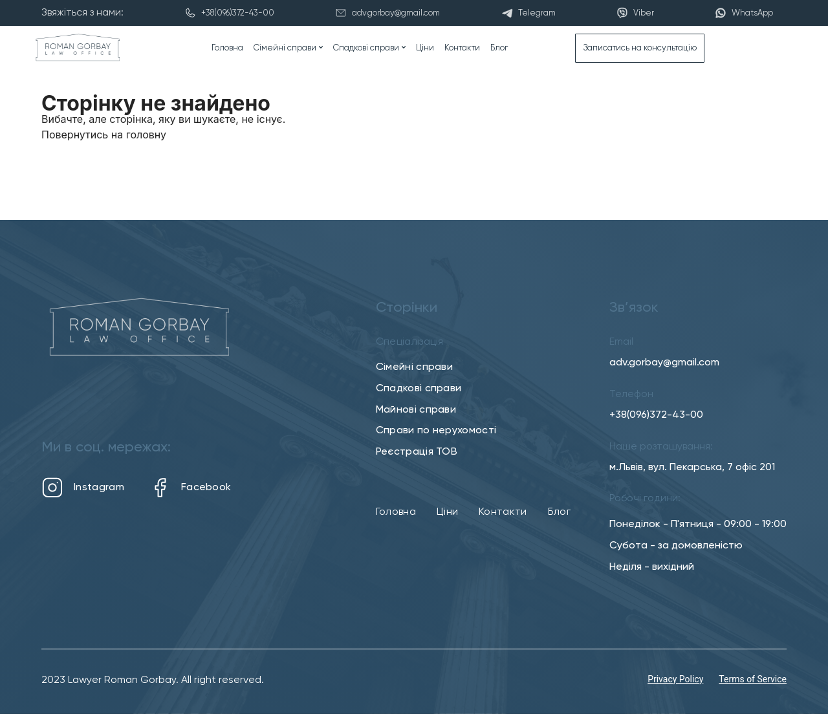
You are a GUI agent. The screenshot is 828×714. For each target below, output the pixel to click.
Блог (499, 48)
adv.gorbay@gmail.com (664, 363)
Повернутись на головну (103, 134)
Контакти (462, 48)
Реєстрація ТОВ (416, 452)
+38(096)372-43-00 (656, 415)
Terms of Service (753, 679)
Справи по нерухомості (436, 431)
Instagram (82, 488)
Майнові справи (416, 410)
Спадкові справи (366, 48)
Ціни (425, 48)
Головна (227, 48)
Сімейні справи (285, 48)
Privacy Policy (675, 679)
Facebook (190, 488)
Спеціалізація (410, 342)
